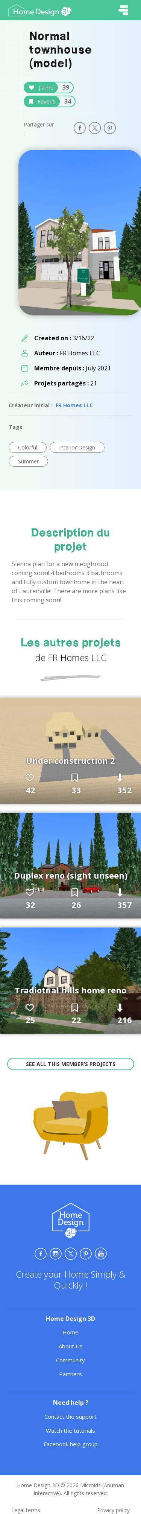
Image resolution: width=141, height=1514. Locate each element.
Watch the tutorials (70, 1430)
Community (70, 1360)
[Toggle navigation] (123, 10)
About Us (71, 1346)
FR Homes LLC (74, 405)
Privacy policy (113, 1510)
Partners (70, 1374)
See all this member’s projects (70, 1064)
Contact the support (70, 1416)
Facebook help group (71, 1444)
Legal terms (25, 1510)
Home (70, 1332)
